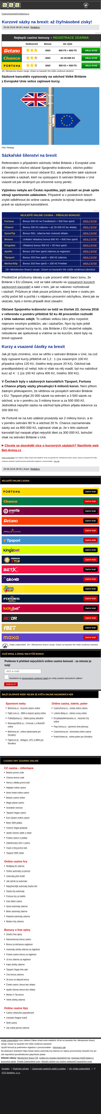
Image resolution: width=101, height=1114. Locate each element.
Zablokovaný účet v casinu (18, 843)
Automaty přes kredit (15, 876)
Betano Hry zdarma (15, 921)
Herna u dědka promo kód (18, 782)
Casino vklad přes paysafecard (20, 1013)
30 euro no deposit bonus (17, 979)
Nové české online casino (17, 792)
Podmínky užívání (21, 1069)
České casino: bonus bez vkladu (20, 984)
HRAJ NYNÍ (91, 50)
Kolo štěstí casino (14, 901)
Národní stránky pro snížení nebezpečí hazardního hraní (66, 1061)
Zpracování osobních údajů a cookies (49, 1069)
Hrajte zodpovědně (8, 458)
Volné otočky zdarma (15, 1000)
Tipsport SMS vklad (15, 853)
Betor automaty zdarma (16, 911)
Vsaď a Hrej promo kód (16, 848)
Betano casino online (15, 798)
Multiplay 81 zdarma (15, 866)
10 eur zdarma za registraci (18, 959)
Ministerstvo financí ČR (27, 1058)
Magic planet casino (15, 803)
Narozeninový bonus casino (18, 939)
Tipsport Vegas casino (16, 813)
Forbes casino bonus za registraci (21, 954)
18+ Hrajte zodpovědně (79, 1069)
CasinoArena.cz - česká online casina (70, 708)
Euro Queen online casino (17, 818)
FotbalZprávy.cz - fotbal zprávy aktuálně (25, 718)
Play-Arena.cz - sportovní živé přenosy (71, 726)
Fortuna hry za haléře (15, 896)
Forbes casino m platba (16, 838)
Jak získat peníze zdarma (17, 1028)
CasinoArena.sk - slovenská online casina (72, 731)
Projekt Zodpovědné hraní (28, 1061)
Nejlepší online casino (16, 787)
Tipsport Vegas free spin (17, 969)
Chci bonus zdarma (15, 974)
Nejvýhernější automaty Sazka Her (21, 886)
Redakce (35, 27)
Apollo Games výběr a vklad (18, 833)
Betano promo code (15, 772)
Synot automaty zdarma (17, 906)
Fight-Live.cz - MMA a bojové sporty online (27, 713)
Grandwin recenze (14, 808)
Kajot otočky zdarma (15, 964)
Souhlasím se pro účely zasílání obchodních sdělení (45, 678)
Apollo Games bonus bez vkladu (20, 989)
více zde (56, 461)
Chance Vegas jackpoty (16, 828)
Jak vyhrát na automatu (16, 881)
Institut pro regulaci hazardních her (54, 1058)
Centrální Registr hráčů (16, 1018)
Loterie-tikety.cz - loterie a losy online (70, 713)
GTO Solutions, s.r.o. (11, 1073)
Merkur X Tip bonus (15, 994)
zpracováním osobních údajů (35, 678)
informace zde (59, 1047)
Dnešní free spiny (14, 934)
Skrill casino (11, 1023)
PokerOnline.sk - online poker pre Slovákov (73, 737)
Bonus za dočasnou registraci (19, 944)
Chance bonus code (15, 777)
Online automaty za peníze (18, 871)
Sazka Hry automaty (15, 891)
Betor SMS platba (14, 823)
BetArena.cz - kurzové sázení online (24, 708)
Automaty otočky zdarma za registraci (23, 949)
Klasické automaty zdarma (18, 916)
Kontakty (6, 1069)
